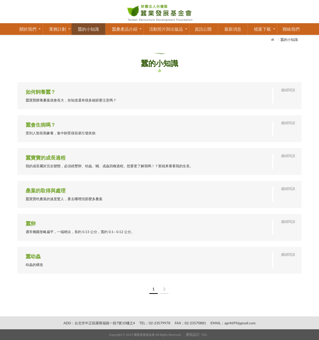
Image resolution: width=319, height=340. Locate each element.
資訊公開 (203, 29)
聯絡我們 (291, 29)
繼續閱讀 (288, 90)
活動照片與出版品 (166, 29)
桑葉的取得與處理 (46, 190)
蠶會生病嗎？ (41, 125)
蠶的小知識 (88, 29)
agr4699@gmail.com (239, 323)
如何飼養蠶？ (41, 92)
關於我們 (27, 29)
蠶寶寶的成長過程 (46, 158)
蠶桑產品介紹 (124, 29)
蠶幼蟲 (33, 256)
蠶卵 (31, 223)
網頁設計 (193, 334)
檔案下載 (262, 29)
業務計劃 (57, 29)
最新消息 (232, 29)
